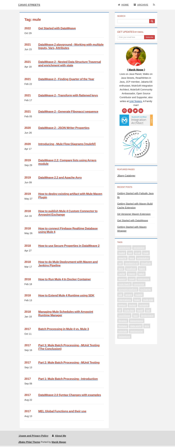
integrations (124, 299)
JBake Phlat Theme (29, 442)
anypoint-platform (127, 289)
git (119, 310)
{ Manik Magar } (136, 69)
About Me (59, 435)
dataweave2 (136, 320)
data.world (135, 326)
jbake (137, 299)
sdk (120, 294)
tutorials (122, 331)
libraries (122, 320)
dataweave (124, 336)
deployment (147, 315)
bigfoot (122, 305)
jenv (146, 326)
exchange (145, 289)
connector (139, 284)
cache (121, 273)
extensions (143, 279)
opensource (136, 331)
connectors (124, 247)
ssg (130, 252)
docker (132, 305)
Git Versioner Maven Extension (134, 214)
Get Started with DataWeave (132, 220)
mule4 (121, 252)
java (132, 258)
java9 (140, 310)
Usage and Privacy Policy (33, 435)
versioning (138, 247)
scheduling (143, 258)
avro (120, 268)
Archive (141, 4)
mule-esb (148, 299)
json (135, 315)
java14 (122, 279)
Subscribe (149, 37)
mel (148, 310)
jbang (142, 268)
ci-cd (137, 252)
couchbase (124, 315)
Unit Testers (135, 101)
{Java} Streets (29, 4)
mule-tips (129, 310)
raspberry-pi (131, 263)
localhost (131, 268)
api (120, 263)
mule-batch (124, 284)
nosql (132, 279)
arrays (128, 294)
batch (141, 273)
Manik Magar (59, 442)
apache (122, 258)
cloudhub (146, 263)
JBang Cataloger (126, 175)
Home (123, 4)
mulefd (138, 294)
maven (131, 273)
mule (146, 252)
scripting (143, 305)
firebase (122, 326)
